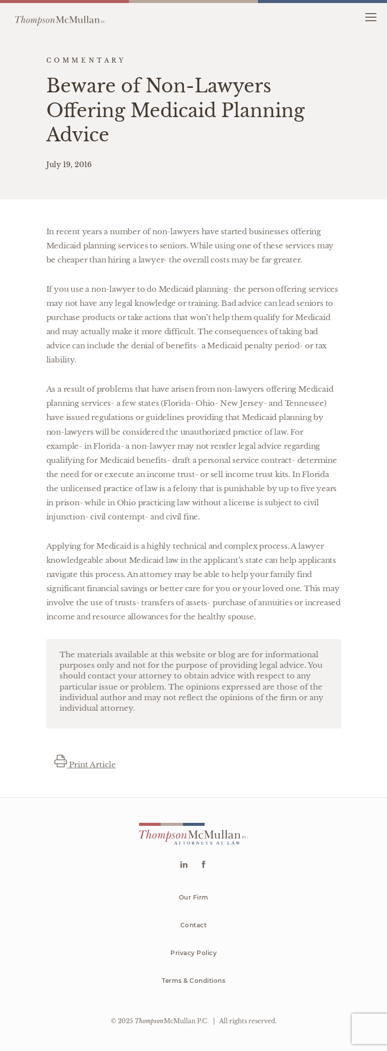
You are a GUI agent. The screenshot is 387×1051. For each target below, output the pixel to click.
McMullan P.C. (172, 1021)
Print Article (85, 764)
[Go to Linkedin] (183, 865)
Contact (193, 925)
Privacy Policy (193, 953)
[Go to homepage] (60, 17)
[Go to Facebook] (203, 865)
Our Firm (194, 897)
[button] (370, 16)
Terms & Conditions (193, 980)
